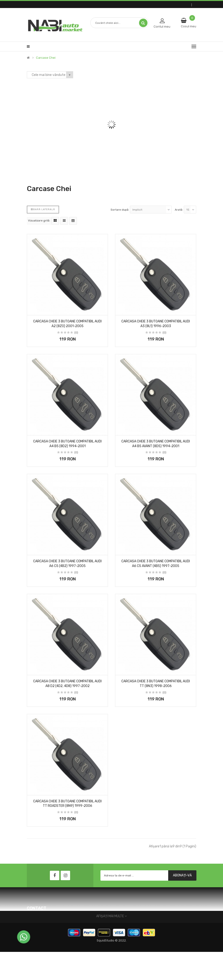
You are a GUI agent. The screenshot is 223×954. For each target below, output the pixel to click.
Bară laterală (43, 209)
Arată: (179, 209)
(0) (76, 332)
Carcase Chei (46, 57)
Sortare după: (120, 209)
